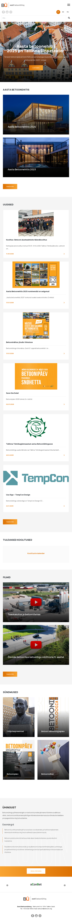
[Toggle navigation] (69, 4)
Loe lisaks (36, 68)
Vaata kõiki (10, 186)
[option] (36, 884)
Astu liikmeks (36, 871)
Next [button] (65, 885)
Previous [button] (7, 885)
